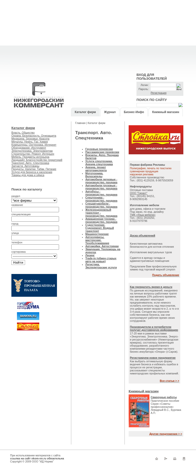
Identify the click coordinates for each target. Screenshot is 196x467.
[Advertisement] (98, 35)
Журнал (110, 112)
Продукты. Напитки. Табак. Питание (33, 169)
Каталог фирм (85, 112)
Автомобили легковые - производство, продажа (101, 181)
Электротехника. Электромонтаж (32, 150)
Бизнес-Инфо (134, 112)
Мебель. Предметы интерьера (30, 156)
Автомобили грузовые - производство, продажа (101, 187)
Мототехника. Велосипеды (94, 175)
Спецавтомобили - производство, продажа (101, 205)
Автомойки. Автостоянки (102, 246)
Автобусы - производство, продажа (101, 193)
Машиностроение (97, 234)
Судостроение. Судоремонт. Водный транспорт (99, 227)
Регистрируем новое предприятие (153, 357)
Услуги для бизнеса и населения (31, 172)
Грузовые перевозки (99, 149)
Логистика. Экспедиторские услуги (101, 266)
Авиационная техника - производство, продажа (101, 220)
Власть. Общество (23, 132)
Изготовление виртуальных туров (151, 252)
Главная (80, 122)
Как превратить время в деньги (151, 286)
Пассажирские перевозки (102, 152)
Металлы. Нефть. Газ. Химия (29, 141)
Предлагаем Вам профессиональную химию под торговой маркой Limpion (153, 268)
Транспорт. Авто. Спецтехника (30, 162)
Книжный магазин (165, 112)
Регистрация (158, 92)
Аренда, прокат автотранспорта (96, 169)
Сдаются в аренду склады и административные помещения (149, 259)
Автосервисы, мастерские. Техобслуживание (97, 240)
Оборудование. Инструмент (28, 147)
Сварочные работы (164, 397)
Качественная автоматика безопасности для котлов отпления (152, 245)
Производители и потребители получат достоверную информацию (154, 328)
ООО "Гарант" (138, 193)
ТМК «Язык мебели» (142, 214)
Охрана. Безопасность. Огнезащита (33, 135)
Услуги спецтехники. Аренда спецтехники (99, 163)
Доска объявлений (142, 235)
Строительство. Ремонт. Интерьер (32, 153)
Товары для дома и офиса (27, 175)
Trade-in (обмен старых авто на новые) (100, 260)
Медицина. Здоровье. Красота (30, 138)
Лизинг (90, 255)
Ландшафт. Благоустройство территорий (36, 159)
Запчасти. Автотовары (25, 165)
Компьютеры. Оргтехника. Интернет (33, 144)
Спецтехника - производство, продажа (101, 199)
